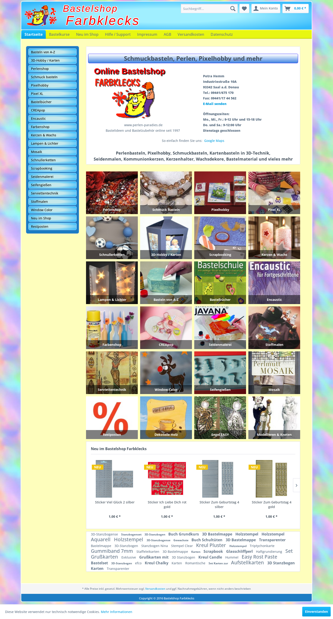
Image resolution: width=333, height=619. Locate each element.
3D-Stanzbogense (105, 534)
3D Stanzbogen (184, 557)
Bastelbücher (41, 102)
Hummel (232, 557)
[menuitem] (209, 8)
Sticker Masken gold (219, 502)
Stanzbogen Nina (155, 546)
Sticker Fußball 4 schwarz (271, 502)
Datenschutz (222, 34)
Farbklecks (103, 20)
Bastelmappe (101, 546)
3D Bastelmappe (217, 534)
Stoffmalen (39, 201)
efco (138, 563)
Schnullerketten (43, 160)
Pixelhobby (39, 85)
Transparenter (272, 539)
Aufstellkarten (248, 562)
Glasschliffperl (240, 551)
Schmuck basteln (44, 77)
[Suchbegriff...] (209, 8)
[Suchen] (233, 8)
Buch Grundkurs (184, 534)
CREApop (38, 110)
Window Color (41, 210)
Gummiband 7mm (112, 551)
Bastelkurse (59, 34)
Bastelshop (90, 8)
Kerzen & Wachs (43, 135)
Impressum (147, 34)
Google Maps (214, 140)
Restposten (39, 226)
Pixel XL (37, 93)
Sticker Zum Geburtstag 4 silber (115, 504)
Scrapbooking (41, 168)
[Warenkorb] (295, 8)
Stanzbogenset (131, 534)
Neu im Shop (87, 34)
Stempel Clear (182, 546)
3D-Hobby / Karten (45, 60)
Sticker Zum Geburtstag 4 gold (167, 504)
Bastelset (100, 562)
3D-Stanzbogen (155, 534)
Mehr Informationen (116, 612)
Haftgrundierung (269, 551)
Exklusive (129, 557)
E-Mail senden (214, 104)
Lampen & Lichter (44, 143)
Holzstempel (247, 534)
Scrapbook (214, 551)
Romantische (195, 563)
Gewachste (181, 540)
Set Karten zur (219, 563)
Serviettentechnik (44, 193)
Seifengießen (41, 185)
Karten (196, 552)
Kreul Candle (210, 557)
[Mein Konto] (265, 8)
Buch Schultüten (207, 539)
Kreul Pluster (211, 545)
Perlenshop (40, 68)
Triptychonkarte (262, 546)
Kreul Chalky (157, 562)
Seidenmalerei (42, 176)
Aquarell (101, 539)
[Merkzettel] (244, 8)
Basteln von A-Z (43, 52)
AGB (167, 34)
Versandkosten (191, 34)
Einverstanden (316, 611)
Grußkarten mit (154, 557)
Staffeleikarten (148, 551)
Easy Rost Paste (259, 556)
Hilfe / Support (118, 34)
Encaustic (38, 118)
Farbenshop (40, 127)
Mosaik (36, 152)
